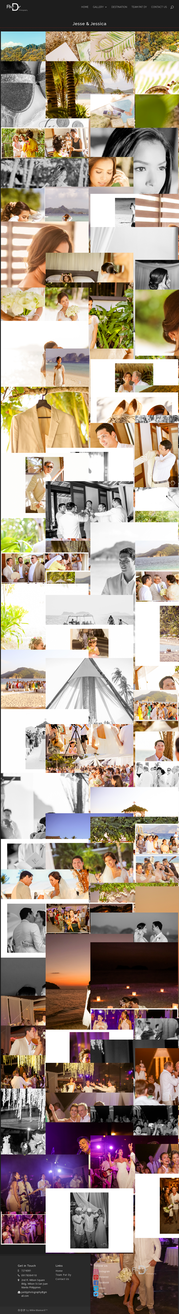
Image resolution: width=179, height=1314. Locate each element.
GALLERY (98, 7)
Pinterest (101, 1277)
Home (84, 7)
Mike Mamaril (37, 1310)
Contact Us (159, 7)
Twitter (100, 1293)
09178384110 (29, 1275)
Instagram (102, 1271)
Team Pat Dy (139, 7)
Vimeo (99, 1288)
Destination (119, 7)
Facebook (101, 1282)
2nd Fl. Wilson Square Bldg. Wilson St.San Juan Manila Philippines (34, 1284)
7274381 (26, 1270)
